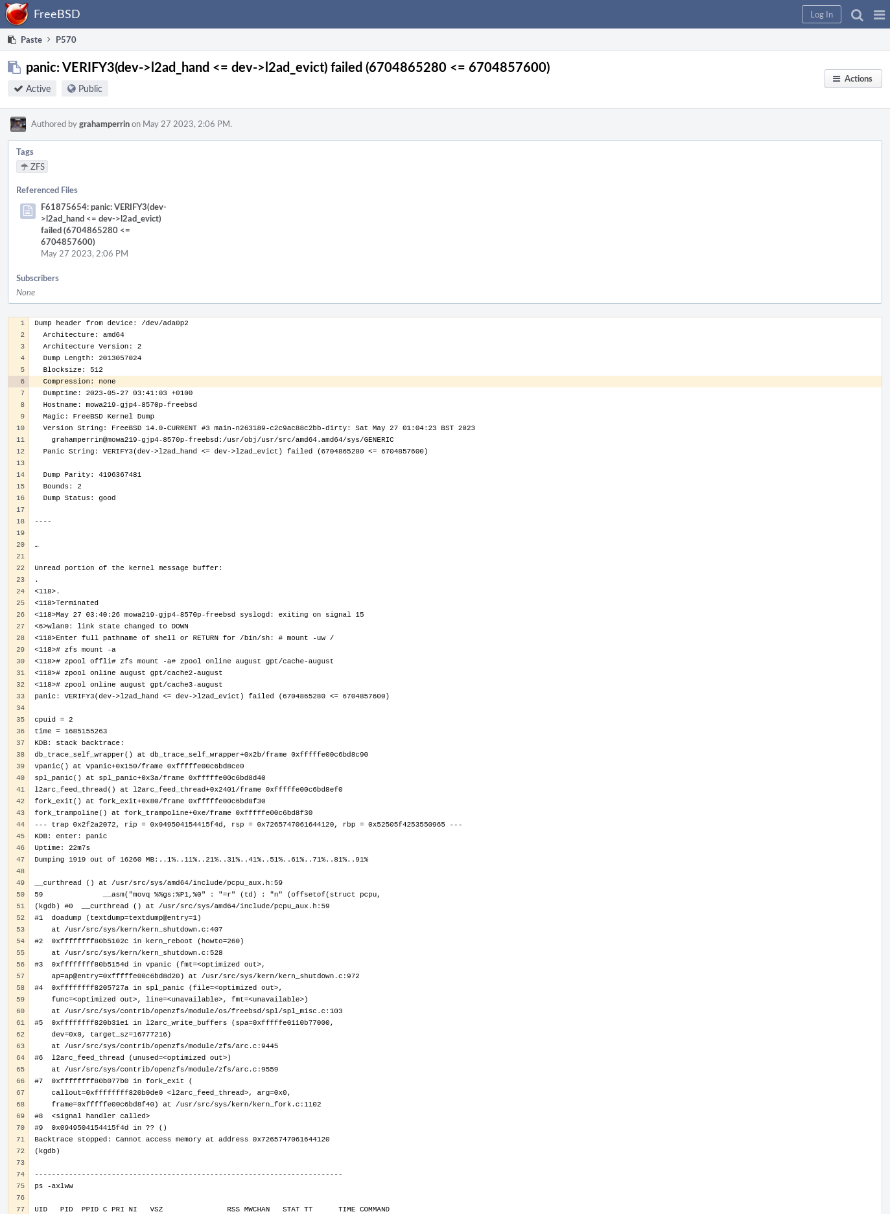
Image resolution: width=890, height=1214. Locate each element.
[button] (879, 14)
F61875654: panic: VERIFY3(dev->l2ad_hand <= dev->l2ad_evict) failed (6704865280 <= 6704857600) (104, 224)
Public (90, 88)
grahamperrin (104, 124)
